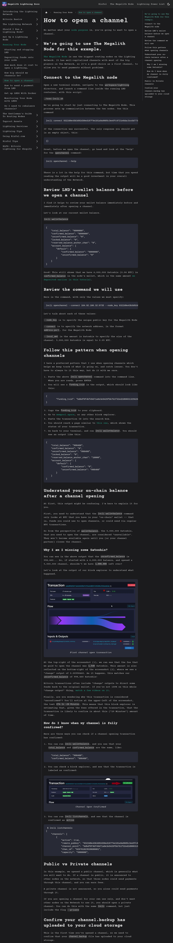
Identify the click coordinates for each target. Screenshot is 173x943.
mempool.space (65, 414)
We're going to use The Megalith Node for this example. (157, 17)
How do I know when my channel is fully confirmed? (157, 74)
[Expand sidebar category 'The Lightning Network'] (37, 24)
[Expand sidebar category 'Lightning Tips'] (37, 131)
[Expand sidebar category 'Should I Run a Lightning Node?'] (37, 30)
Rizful (103, 4)
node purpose (79, 30)
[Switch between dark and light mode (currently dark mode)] (168, 4)
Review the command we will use (156, 42)
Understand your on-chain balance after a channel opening (156, 57)
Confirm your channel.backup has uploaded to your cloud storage (157, 92)
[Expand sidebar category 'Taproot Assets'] (37, 121)
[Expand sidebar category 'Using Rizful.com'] (37, 136)
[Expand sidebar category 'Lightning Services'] (37, 126)
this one (102, 423)
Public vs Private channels (154, 82)
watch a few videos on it (92, 690)
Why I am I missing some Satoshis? (157, 66)
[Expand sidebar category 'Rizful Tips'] (37, 141)
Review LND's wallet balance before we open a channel (157, 34)
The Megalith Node (122, 4)
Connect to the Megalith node (152, 25)
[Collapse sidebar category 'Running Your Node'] (37, 44)
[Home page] (46, 12)
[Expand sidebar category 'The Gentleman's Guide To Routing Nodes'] (37, 115)
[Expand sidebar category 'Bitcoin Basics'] (37, 19)
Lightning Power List (151, 4)
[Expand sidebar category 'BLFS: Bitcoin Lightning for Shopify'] (37, 147)
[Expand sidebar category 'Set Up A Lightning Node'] (37, 38)
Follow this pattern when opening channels (156, 49)
